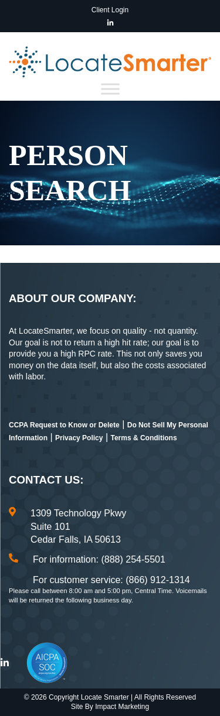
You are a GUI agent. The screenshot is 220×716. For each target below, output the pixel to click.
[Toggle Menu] (110, 88)
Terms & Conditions (143, 438)
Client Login (110, 10)
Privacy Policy (79, 438)
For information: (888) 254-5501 (99, 559)
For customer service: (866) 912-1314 (111, 580)
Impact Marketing (122, 707)
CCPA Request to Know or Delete (64, 425)
